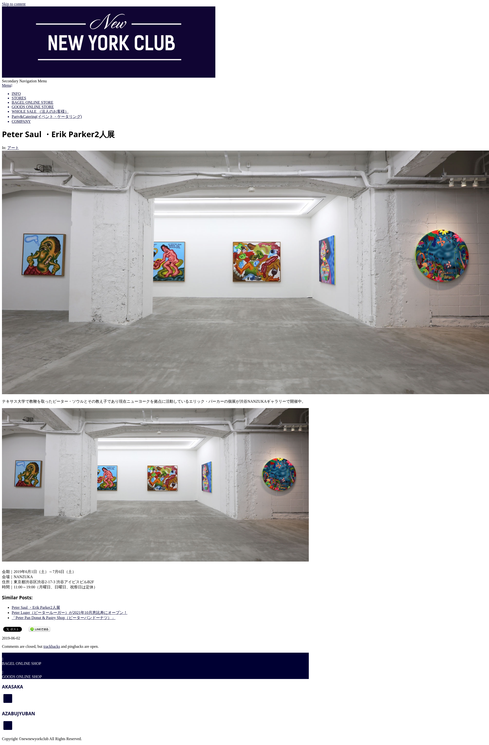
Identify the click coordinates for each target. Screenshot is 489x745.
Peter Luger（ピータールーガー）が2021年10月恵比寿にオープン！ (69, 613)
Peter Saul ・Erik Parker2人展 (36, 607)
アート (13, 148)
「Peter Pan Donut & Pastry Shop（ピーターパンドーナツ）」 (63, 618)
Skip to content (14, 4)
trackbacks (51, 646)
